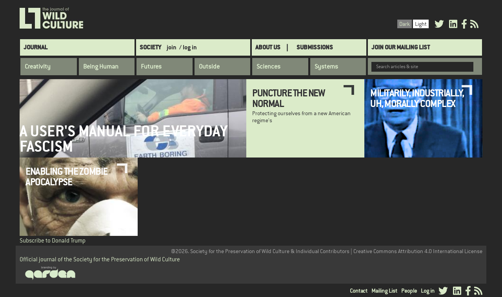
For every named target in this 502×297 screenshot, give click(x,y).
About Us (267, 47)
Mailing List (384, 290)
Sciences (268, 67)
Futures (151, 67)
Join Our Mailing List (400, 47)
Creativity (38, 67)
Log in (428, 290)
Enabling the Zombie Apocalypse (66, 176)
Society (150, 47)
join (171, 47)
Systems (326, 67)
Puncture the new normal (288, 98)
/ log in (188, 47)
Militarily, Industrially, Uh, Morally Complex (417, 98)
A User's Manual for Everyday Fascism (123, 138)
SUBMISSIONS (314, 47)
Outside (209, 67)
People (409, 290)
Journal (35, 47)
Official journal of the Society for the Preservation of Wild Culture (100, 259)
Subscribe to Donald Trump (52, 240)
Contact (358, 290)
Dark (404, 23)
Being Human (100, 67)
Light (421, 23)
